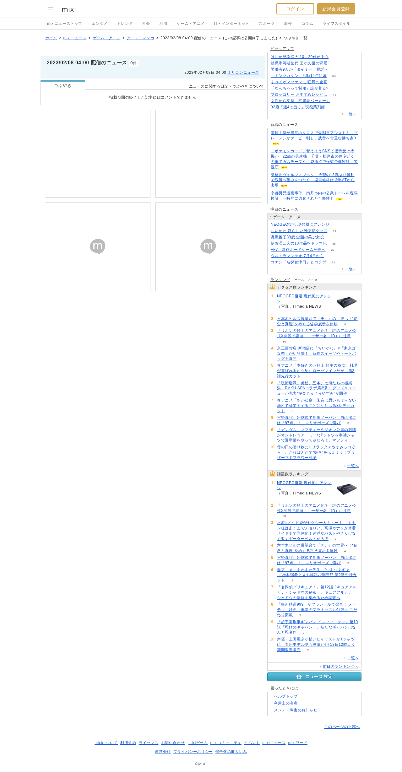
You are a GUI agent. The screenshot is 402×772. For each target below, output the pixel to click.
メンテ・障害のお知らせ (296, 710)
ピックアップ (282, 48)
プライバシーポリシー (193, 751)
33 (334, 76)
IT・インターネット (231, 23)
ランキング (280, 280)
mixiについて (106, 743)
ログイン (295, 8)
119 (336, 224)
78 (332, 107)
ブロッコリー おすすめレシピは (299, 94)
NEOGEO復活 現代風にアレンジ (300, 224)
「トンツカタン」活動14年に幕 (299, 75)
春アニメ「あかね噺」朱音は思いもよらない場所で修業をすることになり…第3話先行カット (316, 405)
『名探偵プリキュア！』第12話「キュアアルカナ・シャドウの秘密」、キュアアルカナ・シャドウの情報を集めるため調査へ (317, 592)
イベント (252, 743)
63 (336, 57)
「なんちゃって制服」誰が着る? (300, 88)
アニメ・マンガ (140, 38)
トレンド (125, 23)
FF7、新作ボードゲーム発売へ (298, 249)
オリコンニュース (243, 72)
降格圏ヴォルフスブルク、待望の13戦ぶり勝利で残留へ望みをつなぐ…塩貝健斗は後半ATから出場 (313, 180)
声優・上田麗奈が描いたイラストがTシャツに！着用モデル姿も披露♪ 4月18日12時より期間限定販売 (316, 644)
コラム (307, 23)
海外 (288, 23)
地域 (163, 23)
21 (333, 262)
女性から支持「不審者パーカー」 (300, 101)
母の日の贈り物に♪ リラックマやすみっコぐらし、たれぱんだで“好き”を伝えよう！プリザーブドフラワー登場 (316, 452)
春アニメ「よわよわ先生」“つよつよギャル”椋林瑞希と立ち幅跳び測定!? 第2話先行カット (317, 575)
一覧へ (351, 114)
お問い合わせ (173, 743)
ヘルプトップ (286, 696)
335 (334, 63)
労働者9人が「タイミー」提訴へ (300, 69)
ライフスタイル (336, 23)
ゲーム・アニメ (190, 23)
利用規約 (128, 743)
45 (334, 94)
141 (335, 88)
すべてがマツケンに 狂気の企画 (299, 82)
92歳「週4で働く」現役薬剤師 (298, 107)
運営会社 (163, 751)
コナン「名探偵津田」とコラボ (298, 262)
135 (337, 101)
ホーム (51, 38)
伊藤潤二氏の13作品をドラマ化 (299, 243)
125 (335, 69)
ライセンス (149, 743)
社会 (146, 23)
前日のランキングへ (340, 666)
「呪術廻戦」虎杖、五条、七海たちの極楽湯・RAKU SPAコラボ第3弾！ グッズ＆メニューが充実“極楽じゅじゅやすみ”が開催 (316, 388)
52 (331, 256)
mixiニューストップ (64, 23)
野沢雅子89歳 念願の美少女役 (297, 237)
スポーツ (266, 23)
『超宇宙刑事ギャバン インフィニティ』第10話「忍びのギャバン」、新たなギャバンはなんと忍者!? (317, 627)
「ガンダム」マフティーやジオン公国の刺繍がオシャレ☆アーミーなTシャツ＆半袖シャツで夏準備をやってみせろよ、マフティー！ (316, 435)
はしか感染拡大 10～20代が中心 (300, 57)
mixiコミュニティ (226, 743)
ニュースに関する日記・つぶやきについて (226, 86)
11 (334, 231)
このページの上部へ (342, 727)
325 (331, 237)
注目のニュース (284, 209)
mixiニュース (74, 38)
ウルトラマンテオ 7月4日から (297, 256)
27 (332, 249)
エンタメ (99, 23)
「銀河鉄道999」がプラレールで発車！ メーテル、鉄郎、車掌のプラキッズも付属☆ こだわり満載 (317, 609)
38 (334, 243)
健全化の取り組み (231, 751)
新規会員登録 (336, 8)
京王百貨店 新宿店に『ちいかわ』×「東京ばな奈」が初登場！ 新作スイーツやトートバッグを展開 (316, 353)
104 (334, 82)
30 (284, 341)
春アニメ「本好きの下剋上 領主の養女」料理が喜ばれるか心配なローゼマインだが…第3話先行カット (317, 370)
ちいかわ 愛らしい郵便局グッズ (299, 231)
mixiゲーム (198, 743)
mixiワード (297, 743)
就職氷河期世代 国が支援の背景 (299, 63)
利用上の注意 (286, 703)
